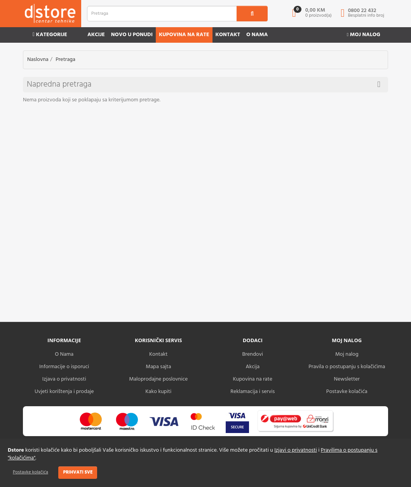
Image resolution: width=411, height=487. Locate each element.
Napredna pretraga (203, 84)
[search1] (252, 13)
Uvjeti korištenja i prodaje (64, 391)
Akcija (252, 366)
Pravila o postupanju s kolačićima (346, 366)
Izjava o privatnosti (64, 379)
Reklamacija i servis (252, 391)
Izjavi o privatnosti (295, 450)
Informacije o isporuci (64, 366)
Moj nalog (363, 34)
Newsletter (347, 379)
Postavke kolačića (30, 472)
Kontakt (228, 34)
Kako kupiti (158, 391)
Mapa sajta (158, 366)
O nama (257, 34)
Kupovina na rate (184, 34)
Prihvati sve (77, 472)
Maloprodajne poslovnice (158, 379)
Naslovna (38, 59)
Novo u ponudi (132, 34)
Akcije (96, 34)
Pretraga (65, 59)
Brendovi (252, 354)
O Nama (64, 354)
